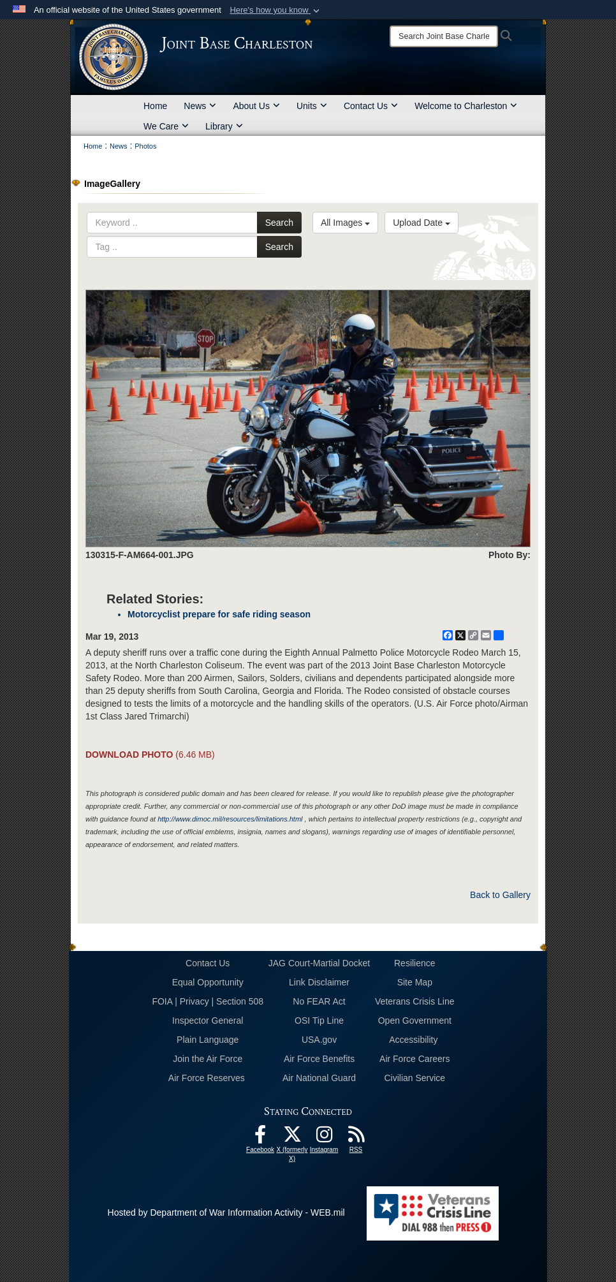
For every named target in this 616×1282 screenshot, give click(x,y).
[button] (276, 10)
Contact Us (371, 106)
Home (155, 106)
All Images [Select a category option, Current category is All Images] (345, 222)
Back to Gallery (500, 895)
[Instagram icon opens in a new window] (324, 1138)
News (200, 106)
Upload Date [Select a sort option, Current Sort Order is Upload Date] (421, 222)
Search (279, 222)
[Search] (444, 36)
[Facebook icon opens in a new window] (260, 1138)
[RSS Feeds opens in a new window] (356, 1138)
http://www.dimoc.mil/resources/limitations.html (230, 819)
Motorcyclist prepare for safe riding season (219, 614)
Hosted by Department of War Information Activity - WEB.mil (226, 1212)
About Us (256, 106)
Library (224, 126)
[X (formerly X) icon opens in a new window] (292, 1138)
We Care (166, 126)
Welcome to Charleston (465, 106)
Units (312, 106)
